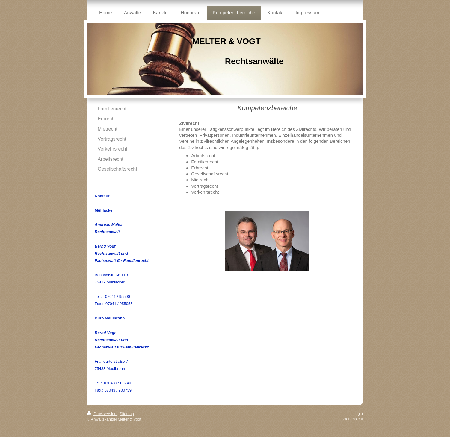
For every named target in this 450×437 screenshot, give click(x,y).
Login (358, 413)
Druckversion (102, 414)
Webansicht (352, 419)
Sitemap (127, 414)
